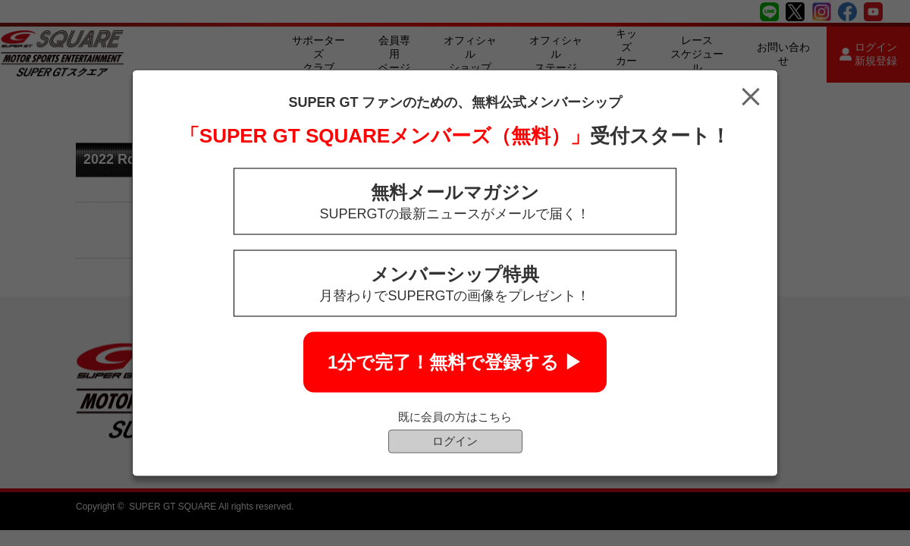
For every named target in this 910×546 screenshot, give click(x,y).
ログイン (455, 441)
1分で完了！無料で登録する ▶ (455, 362)
